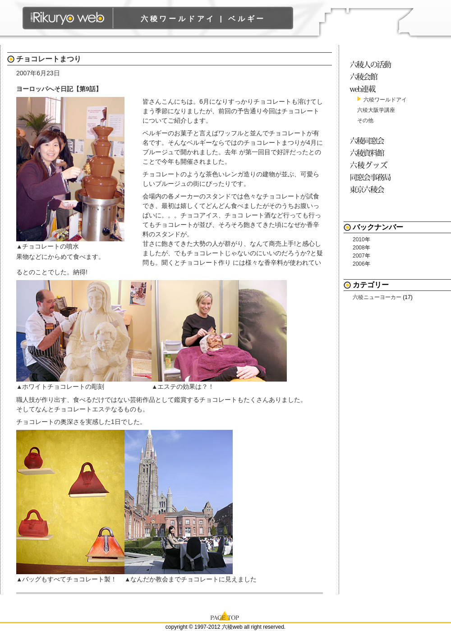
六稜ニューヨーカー (377, 297)
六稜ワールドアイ (385, 100)
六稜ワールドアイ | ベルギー (203, 19)
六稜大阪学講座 (376, 110)
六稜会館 (372, 76)
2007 (359, 256)
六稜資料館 (372, 152)
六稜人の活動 (372, 64)
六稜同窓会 (372, 140)
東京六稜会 (372, 189)
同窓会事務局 (372, 177)
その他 (365, 120)
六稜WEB (68, 18)
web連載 (372, 88)
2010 (359, 239)
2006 (359, 264)
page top (225, 615)
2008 (359, 247)
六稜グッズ (372, 165)
